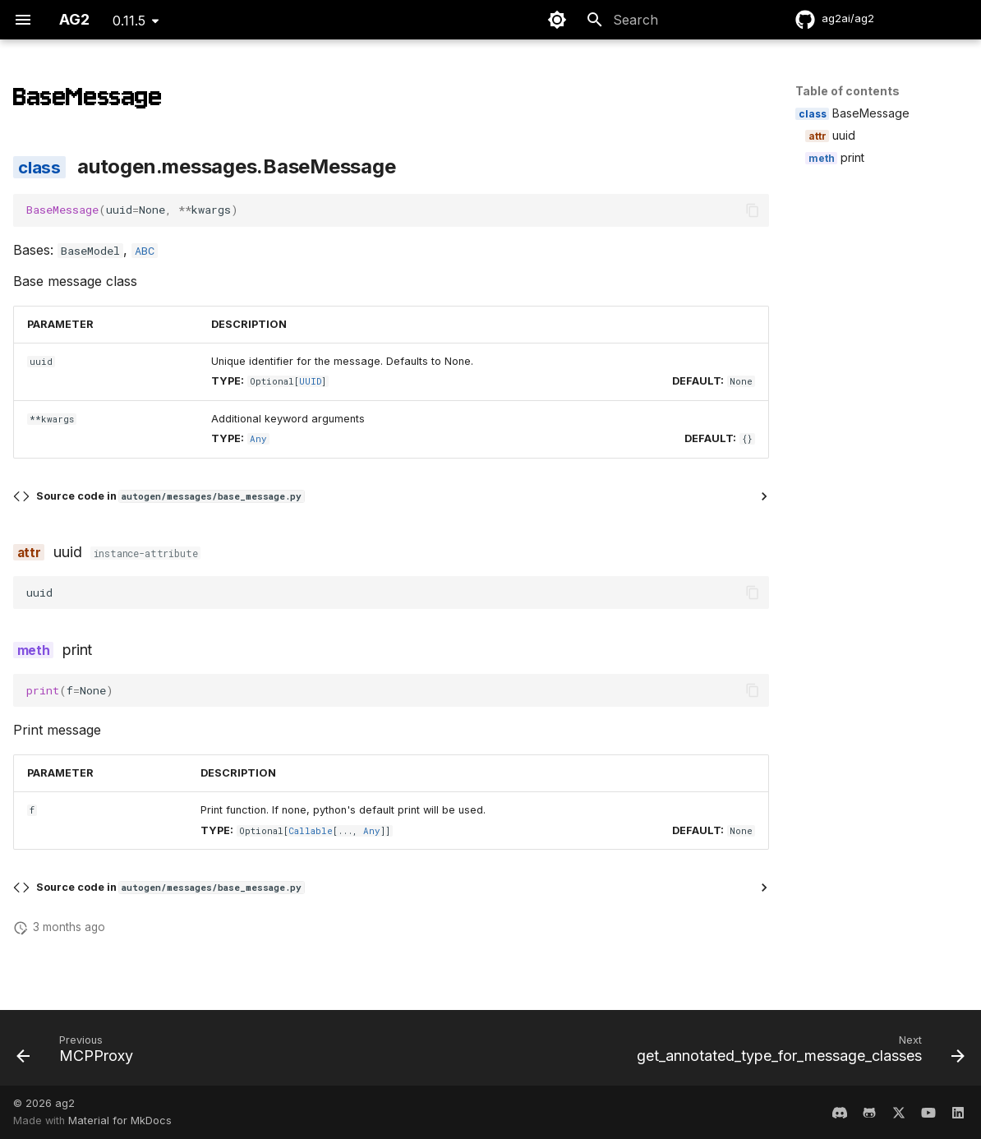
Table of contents (847, 91)
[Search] (673, 20)
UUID (310, 381)
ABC (144, 250)
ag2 (65, 1103)
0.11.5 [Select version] (129, 20)
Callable (310, 831)
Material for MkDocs (120, 1120)
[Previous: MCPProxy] (78, 1053)
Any (258, 439)
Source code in (170, 496)
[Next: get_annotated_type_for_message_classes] (796, 1053)
